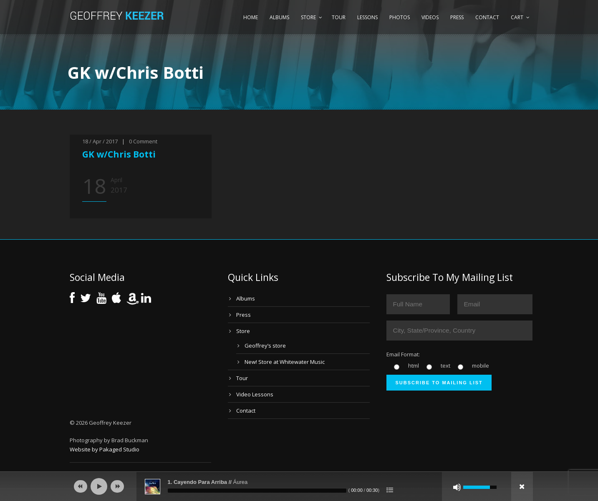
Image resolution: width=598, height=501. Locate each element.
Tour (339, 17)
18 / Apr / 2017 (100, 141)
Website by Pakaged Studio (104, 449)
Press (457, 17)
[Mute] (457, 487)
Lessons (367, 17)
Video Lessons (254, 394)
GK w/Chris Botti (119, 154)
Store (308, 17)
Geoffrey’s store (265, 345)
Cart (517, 17)
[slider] (257, 490)
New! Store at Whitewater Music (285, 362)
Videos (430, 17)
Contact (487, 17)
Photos (399, 17)
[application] (299, 486)
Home (250, 17)
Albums (279, 17)
